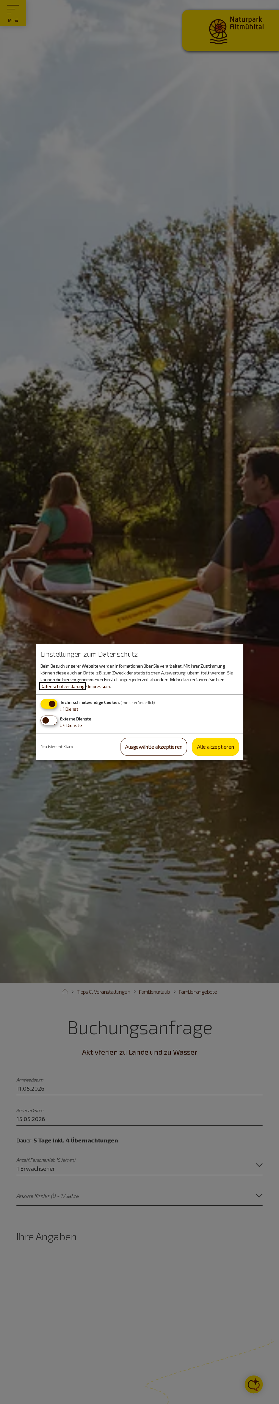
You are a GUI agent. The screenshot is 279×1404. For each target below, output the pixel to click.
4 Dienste (71, 725)
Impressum (99, 686)
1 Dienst (69, 709)
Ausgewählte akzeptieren (153, 746)
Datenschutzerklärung (63, 686)
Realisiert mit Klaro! (57, 746)
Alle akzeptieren (215, 746)
